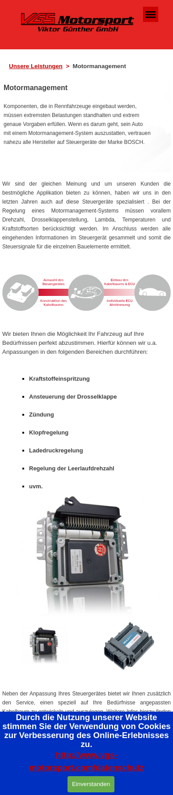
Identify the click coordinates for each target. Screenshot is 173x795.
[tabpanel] (89, 66)
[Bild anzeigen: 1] (45, 645)
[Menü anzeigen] (150, 14)
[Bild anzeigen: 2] (128, 645)
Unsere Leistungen (36, 66)
